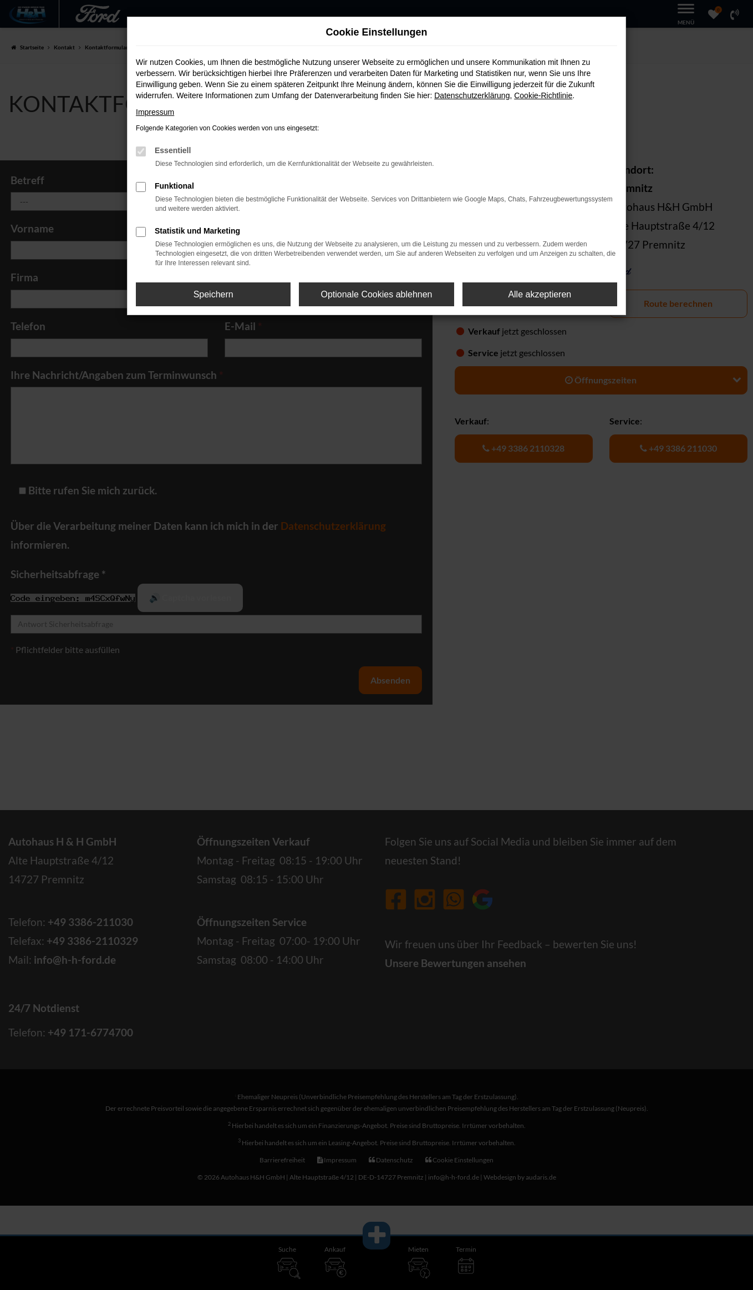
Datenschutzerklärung (472, 95)
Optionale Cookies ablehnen (376, 294)
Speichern (213, 294)
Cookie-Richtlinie (543, 95)
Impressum (155, 112)
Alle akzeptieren (539, 294)
